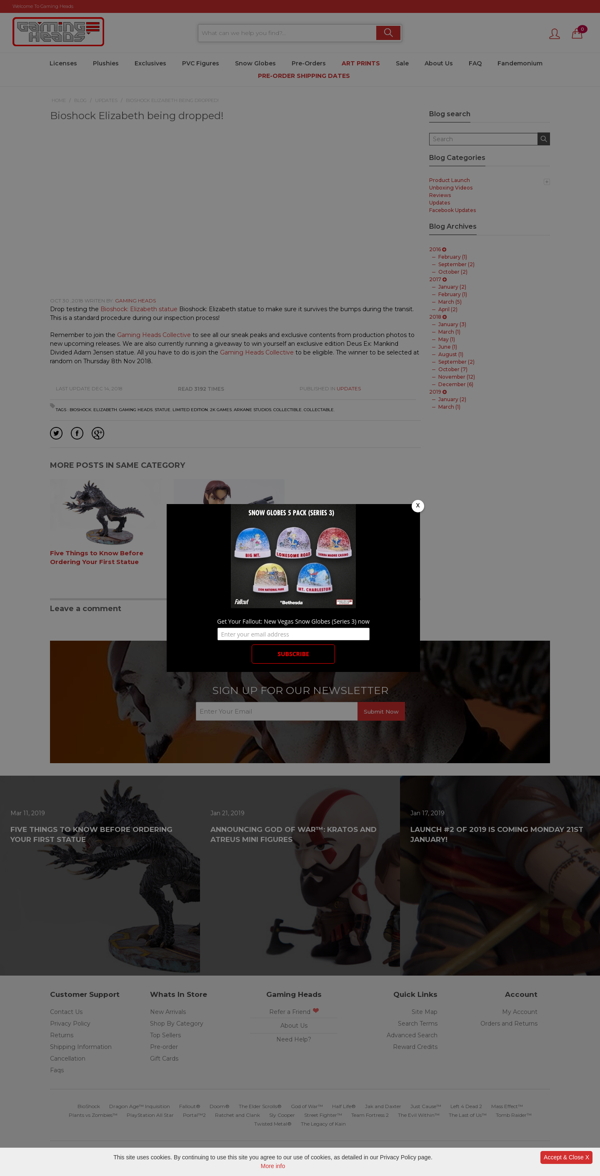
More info (273, 1166)
